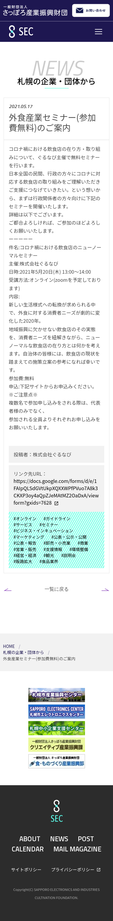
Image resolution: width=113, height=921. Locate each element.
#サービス (23, 524)
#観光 (49, 555)
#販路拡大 (23, 561)
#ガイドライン (57, 518)
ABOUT (29, 839)
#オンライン (25, 518)
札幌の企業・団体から (24, 652)
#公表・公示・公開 (69, 537)
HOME (9, 646)
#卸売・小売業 (57, 543)
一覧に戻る (57, 589)
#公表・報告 (25, 543)
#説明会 (68, 555)
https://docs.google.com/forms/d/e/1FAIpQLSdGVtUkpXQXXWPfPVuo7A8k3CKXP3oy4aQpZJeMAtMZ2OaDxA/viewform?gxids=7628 (56, 491)
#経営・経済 (25, 555)
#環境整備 (78, 549)
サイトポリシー (26, 869)
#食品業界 (48, 561)
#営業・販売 (25, 549)
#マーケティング (29, 537)
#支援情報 (53, 549)
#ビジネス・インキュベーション (43, 530)
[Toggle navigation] (98, 32)
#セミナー (48, 524)
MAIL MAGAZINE (77, 849)
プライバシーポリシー (73, 869)
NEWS (59, 839)
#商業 (83, 543)
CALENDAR (28, 849)
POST (86, 839)
